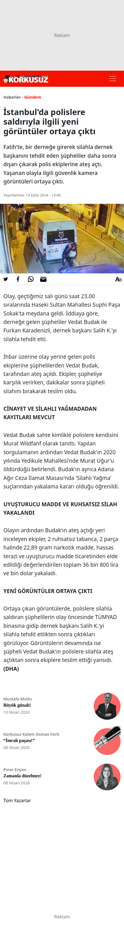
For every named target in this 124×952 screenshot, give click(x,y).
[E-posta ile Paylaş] (43, 279)
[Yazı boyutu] (118, 279)
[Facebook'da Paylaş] (18, 279)
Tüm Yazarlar (17, 800)
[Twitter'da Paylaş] (5, 279)
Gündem (32, 97)
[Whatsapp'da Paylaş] (30, 279)
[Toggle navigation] (113, 78)
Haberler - (13, 97)
